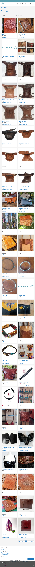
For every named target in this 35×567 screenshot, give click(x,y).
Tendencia (21, 298)
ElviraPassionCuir (6, 276)
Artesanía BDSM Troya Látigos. (25, 385)
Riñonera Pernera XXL (23, 121)
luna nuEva (5, 37)
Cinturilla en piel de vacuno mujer (8, 447)
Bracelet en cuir (21, 273)
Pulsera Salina (4, 360)
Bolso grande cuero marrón (24, 251)
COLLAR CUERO (5, 404)
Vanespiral (5, 59)
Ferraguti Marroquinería (7, 450)
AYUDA (2, 555)
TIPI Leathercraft (22, 211)
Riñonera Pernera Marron (23, 77)
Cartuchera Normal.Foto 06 (7, 186)
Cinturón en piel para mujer (23, 469)
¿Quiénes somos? (4, 548)
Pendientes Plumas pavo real (24, 404)
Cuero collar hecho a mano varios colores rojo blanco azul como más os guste (16, 425)
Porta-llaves (4, 534)
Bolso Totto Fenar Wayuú (23, 360)
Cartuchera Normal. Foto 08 (7, 164)
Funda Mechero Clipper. (6, 338)
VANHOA (4, 385)
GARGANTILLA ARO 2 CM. (23, 382)
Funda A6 (3, 34)
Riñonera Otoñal (5, 382)
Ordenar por (25, 15)
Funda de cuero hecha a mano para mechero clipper (11, 230)
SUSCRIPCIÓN (30, 558)
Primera (19, 541)
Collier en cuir (4, 273)
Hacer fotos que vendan (4, 554)
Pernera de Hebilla (5, 121)
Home (2, 7)
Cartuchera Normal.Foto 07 (23, 164)
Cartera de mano (22, 295)
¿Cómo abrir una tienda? (4, 552)
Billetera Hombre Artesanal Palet (25, 512)
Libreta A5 (4, 491)
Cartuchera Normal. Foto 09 (24, 143)
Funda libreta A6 (5, 251)
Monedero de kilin (22, 56)
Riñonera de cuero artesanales (24, 425)
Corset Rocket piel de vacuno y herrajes (9, 469)
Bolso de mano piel (22, 317)
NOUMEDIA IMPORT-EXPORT (24, 59)
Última (32, 541)
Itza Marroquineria (23, 515)
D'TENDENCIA (22, 363)
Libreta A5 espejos (22, 34)
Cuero (5, 7)
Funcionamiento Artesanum (5, 553)
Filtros (9, 15)
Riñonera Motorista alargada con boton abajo (10, 77)
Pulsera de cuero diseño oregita (8, 56)
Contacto (2, 549)
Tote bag (20, 338)
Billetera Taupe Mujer (23, 534)
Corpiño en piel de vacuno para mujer (25, 447)
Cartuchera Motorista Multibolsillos (8, 99)
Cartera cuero (21, 230)
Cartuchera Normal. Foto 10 (7, 143)
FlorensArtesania (6, 363)
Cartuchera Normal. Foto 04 (24, 186)
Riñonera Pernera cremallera (24, 99)
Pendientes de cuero (6, 208)
